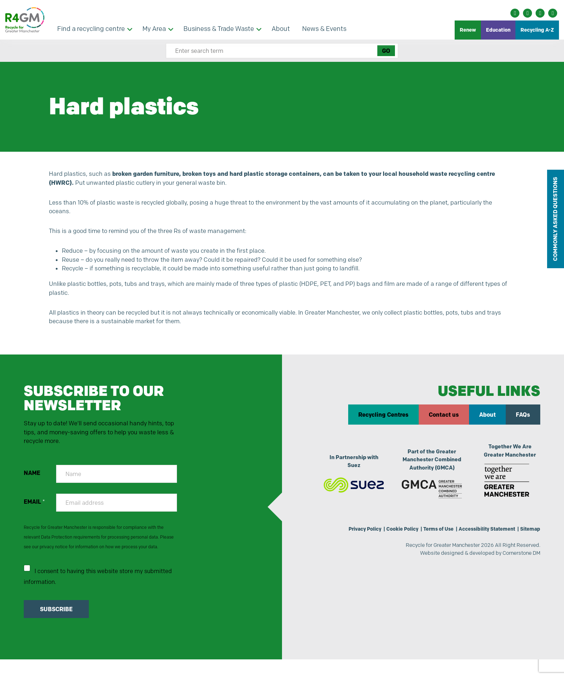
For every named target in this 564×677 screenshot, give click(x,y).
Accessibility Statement (482, 543)
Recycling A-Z (537, 30)
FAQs (522, 427)
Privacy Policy (350, 543)
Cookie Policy (391, 543)
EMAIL (35, 517)
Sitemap (529, 543)
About (487, 427)
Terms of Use (430, 543)
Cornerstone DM (519, 569)
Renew (468, 30)
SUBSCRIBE (57, 626)
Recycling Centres (383, 427)
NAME (32, 488)
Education (498, 30)
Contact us (443, 427)
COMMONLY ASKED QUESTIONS (555, 219)
